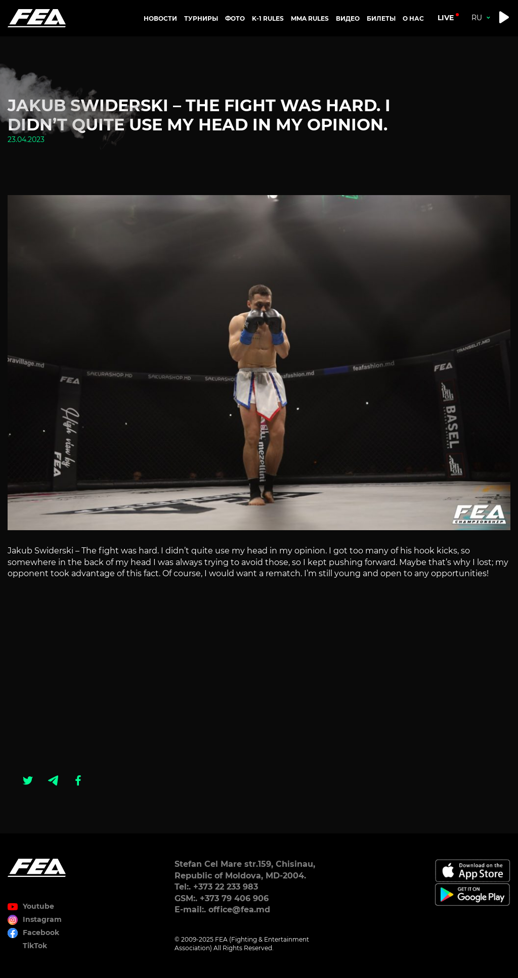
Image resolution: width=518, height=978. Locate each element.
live (446, 17)
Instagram (42, 919)
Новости (160, 18)
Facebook (41, 932)
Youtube (38, 906)
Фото (235, 18)
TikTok (35, 945)
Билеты (381, 18)
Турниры (201, 18)
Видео (348, 18)
